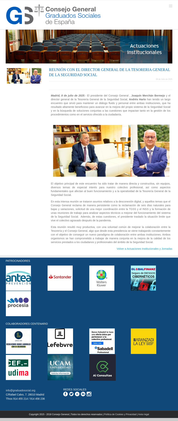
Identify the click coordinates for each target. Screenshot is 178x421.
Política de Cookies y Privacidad (120, 414)
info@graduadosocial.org (20, 390)
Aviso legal (143, 414)
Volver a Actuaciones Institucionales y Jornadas (144, 248)
